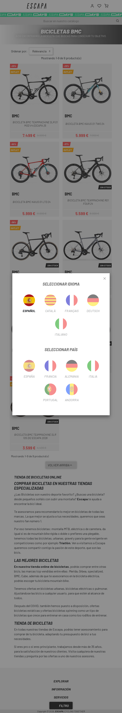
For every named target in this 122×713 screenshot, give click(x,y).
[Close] (105, 278)
